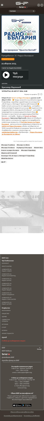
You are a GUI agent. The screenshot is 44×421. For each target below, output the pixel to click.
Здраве (4, 316)
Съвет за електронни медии (13, 341)
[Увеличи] (39, 94)
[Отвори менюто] (2, 5)
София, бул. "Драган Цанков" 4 (22, 368)
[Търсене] (33, 11)
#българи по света (23, 145)
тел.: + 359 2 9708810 (22, 382)
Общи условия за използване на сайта (22, 412)
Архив (4, 337)
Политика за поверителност (13, 415)
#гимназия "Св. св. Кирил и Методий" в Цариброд (17, 155)
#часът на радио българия (10, 150)
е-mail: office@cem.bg (22, 386)
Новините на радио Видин (7, 289)
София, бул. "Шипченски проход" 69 (22, 379)
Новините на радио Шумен (7, 303)
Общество (5, 313)
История (5, 324)
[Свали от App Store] (17, 405)
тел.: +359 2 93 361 (22, 370)
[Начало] (22, 3)
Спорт (4, 327)
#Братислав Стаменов (9, 153)
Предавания (7, 55)
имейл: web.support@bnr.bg (22, 372)
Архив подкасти (8, 333)
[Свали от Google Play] (27, 405)
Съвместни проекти (6, 320)
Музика (4, 330)
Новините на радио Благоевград (9, 274)
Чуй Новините (8, 261)
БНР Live (5, 258)
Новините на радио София (7, 270)
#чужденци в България (24, 147)
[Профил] (41, 5)
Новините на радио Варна (6, 284)
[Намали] (41, 94)
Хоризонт (5, 263)
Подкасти (6, 308)
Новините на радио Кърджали (8, 293)
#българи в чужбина (8, 145)
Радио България (25, 55)
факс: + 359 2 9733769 (22, 384)
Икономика (6, 310)
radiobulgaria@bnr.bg (9, 132)
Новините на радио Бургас (6, 279)
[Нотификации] (38, 5)
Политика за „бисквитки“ (32, 415)
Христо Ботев (6, 266)
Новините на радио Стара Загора (9, 298)
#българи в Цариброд (28, 150)
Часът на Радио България (11, 68)
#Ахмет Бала (38, 147)
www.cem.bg (22, 388)
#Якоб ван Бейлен (7, 158)
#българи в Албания (8, 147)
